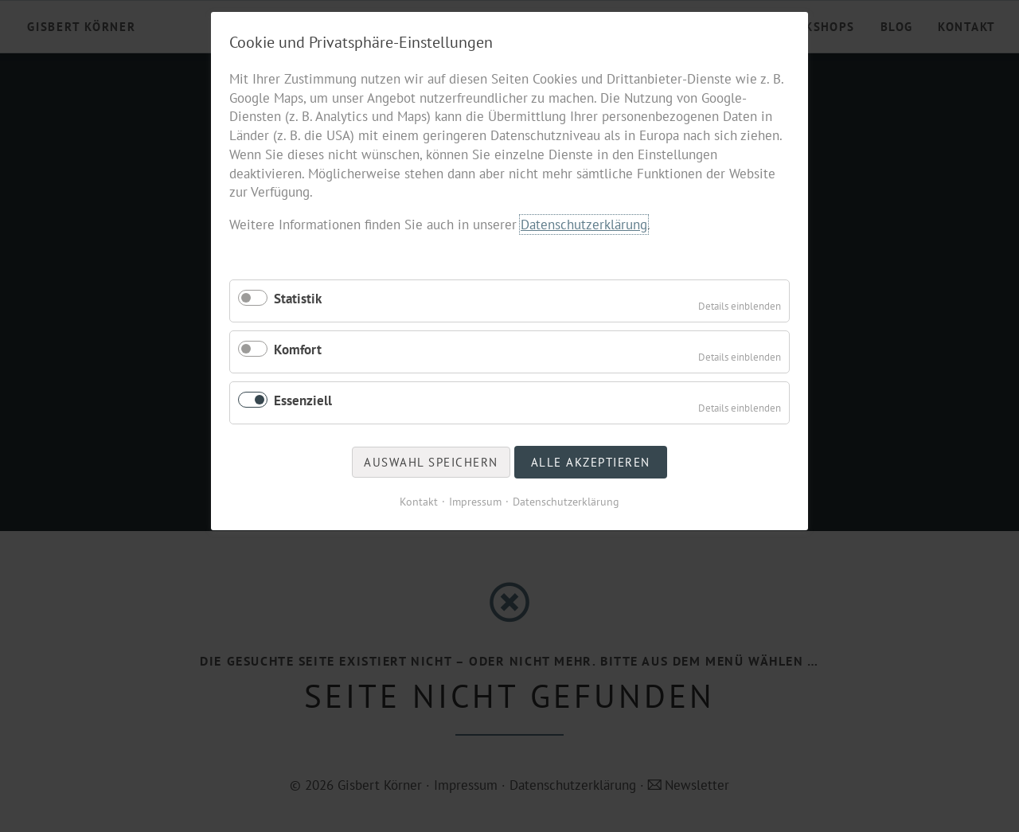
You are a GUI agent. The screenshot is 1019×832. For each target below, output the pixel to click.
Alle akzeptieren (590, 462)
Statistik (298, 298)
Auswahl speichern (431, 462)
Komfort (298, 349)
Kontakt (419, 501)
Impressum (475, 501)
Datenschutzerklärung (584, 224)
